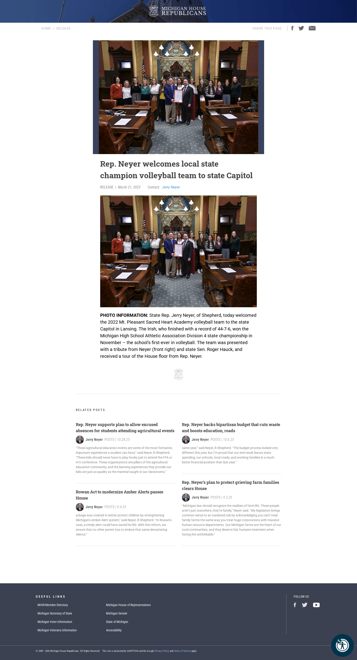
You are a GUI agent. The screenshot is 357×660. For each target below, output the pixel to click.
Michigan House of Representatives (128, 605)
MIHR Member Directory (53, 605)
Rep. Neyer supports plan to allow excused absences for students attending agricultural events (125, 427)
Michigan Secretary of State (55, 613)
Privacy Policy (162, 651)
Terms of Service (182, 651)
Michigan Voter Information (55, 622)
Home (46, 28)
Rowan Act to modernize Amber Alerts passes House (119, 495)
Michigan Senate (116, 613)
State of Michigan (117, 622)
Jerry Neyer (171, 187)
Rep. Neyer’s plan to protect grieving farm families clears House (230, 485)
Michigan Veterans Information (57, 630)
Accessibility (114, 630)
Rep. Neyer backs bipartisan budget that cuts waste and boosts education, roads (231, 427)
